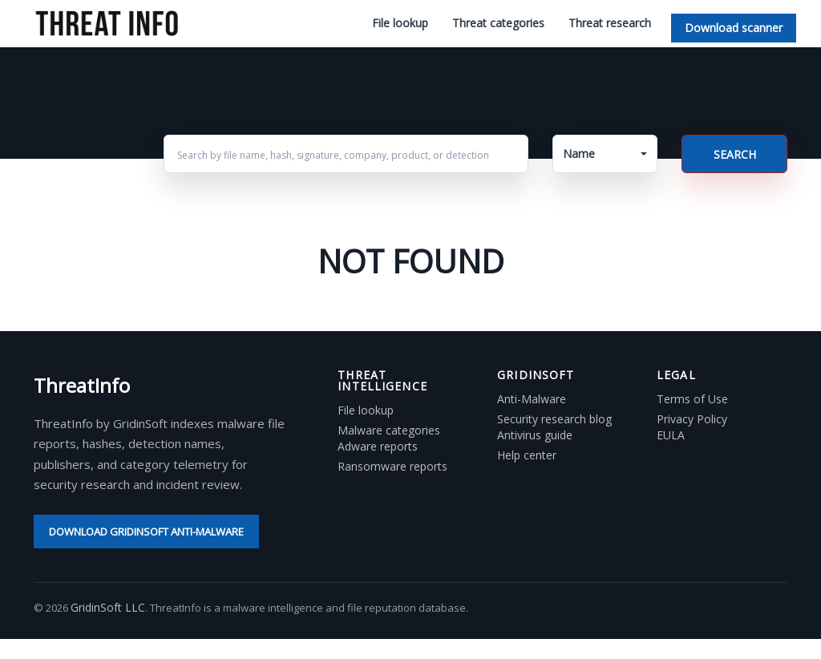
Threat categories (498, 22)
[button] (605, 154)
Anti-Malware (531, 399)
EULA (671, 435)
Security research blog (554, 419)
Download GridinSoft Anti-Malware (146, 531)
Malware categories (389, 430)
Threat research (609, 22)
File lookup (400, 22)
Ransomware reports (392, 466)
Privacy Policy (692, 419)
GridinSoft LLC (108, 607)
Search (735, 154)
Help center (526, 455)
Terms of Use (692, 399)
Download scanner (734, 27)
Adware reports (378, 446)
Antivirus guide (534, 435)
